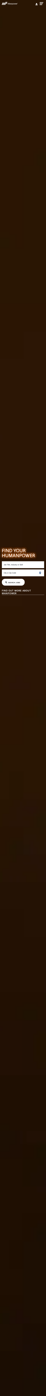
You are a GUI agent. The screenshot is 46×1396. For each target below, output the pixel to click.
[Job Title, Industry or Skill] (23, 564)
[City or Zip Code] (23, 572)
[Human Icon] (36, 4)
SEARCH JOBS (12, 582)
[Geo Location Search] (40, 573)
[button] (41, 3)
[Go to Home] (10, 4)
